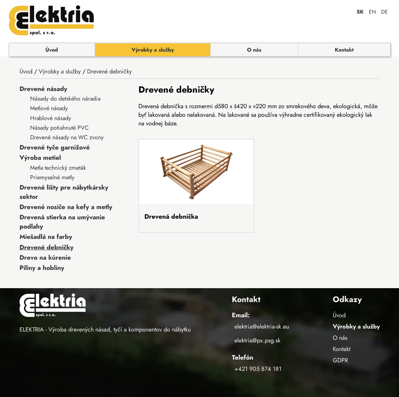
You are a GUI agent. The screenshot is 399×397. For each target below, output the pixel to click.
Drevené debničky (109, 71)
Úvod (51, 50)
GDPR (340, 360)
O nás (254, 50)
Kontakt (344, 50)
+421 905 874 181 (257, 369)
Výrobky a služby (152, 50)
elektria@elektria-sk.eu (261, 326)
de (384, 12)
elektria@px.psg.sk (257, 340)
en (372, 12)
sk (360, 12)
